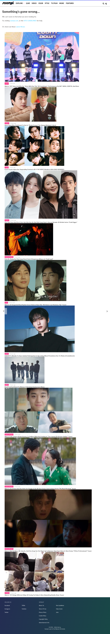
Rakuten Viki (58, 629)
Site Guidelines (60, 605)
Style (47, 3)
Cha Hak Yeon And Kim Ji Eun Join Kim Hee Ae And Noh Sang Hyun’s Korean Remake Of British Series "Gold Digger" (41, 222)
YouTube (24, 609)
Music (61, 3)
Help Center (59, 609)
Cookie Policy (42, 615)
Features (70, 3)
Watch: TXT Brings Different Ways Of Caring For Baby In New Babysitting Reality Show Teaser (34, 595)
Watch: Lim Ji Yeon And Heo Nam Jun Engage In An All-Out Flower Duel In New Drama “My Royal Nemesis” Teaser (40, 488)
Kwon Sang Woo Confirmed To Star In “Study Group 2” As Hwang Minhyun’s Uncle (30, 125)
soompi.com (14, 21)
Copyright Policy (43, 619)
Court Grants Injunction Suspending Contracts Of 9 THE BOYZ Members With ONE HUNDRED (34, 169)
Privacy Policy (42, 612)
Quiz (28, 3)
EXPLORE (19, 3)
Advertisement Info (44, 622)
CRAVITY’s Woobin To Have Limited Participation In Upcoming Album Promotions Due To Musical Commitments (40, 356)
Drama (7, 123)
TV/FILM (54, 3)
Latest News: (20, 27)
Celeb (40, 3)
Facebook (7, 605)
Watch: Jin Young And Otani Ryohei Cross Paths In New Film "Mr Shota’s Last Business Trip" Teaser (35, 304)
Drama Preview (9, 256)
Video (34, 3)
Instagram (7, 609)
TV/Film (7, 592)
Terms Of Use (42, 609)
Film (6, 302)
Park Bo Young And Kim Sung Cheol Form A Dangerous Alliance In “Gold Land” (29, 259)
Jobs (57, 612)
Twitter (6, 612)
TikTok (23, 605)
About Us (41, 605)
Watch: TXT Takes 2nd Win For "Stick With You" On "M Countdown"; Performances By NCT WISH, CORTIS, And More (42, 86)
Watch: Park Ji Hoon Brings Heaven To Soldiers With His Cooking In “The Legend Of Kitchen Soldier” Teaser (38, 436)
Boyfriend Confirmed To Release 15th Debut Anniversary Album (24, 387)
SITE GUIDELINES (30, 21)
